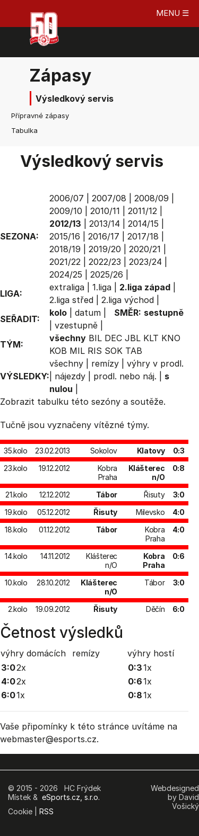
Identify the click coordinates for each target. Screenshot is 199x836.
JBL (133, 338)
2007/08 (109, 198)
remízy (105, 363)
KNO (170, 338)
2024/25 (65, 274)
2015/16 (64, 236)
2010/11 (105, 211)
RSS (46, 811)
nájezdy (70, 376)
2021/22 (65, 261)
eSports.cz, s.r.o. (71, 797)
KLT (151, 338)
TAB (133, 350)
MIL (77, 350)
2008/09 (151, 198)
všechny (66, 363)
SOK (114, 350)
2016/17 (103, 236)
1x (20, 695)
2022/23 (105, 261)
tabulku (52, 401)
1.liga (101, 287)
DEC (113, 338)
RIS (95, 350)
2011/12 (142, 211)
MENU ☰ (172, 13)
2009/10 (65, 211)
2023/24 (145, 261)
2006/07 (66, 198)
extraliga (66, 287)
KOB (58, 350)
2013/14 (104, 223)
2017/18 (143, 236)
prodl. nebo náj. (125, 376)
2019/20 (105, 249)
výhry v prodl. (155, 363)
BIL (95, 338)
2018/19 (65, 249)
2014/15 (143, 223)
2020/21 (145, 249)
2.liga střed (71, 300)
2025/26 (106, 274)
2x (21, 667)
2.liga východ (127, 300)
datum (88, 312)
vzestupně (76, 325)
